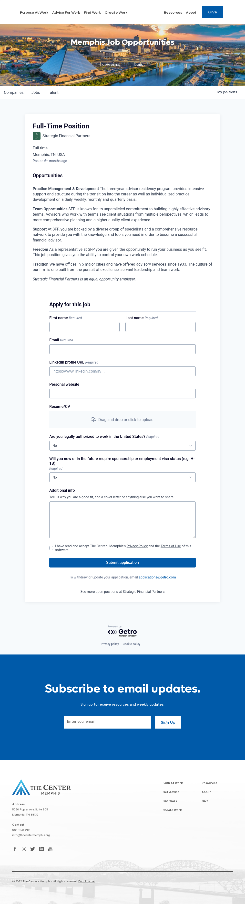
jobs (35, 92)
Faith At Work (173, 783)
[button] (122, 419)
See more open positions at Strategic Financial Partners (122, 592)
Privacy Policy (137, 546)
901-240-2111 (21, 830)
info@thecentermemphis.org (31, 835)
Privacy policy (110, 644)
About (191, 13)
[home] (34, 12)
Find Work (128, 13)
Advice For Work (105, 13)
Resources (173, 13)
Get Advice (171, 792)
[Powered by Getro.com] (122, 631)
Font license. (86, 882)
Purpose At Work (77, 13)
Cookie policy (131, 644)
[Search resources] (230, 12)
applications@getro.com (157, 577)
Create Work (150, 13)
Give (212, 12)
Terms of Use (171, 546)
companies (14, 92)
